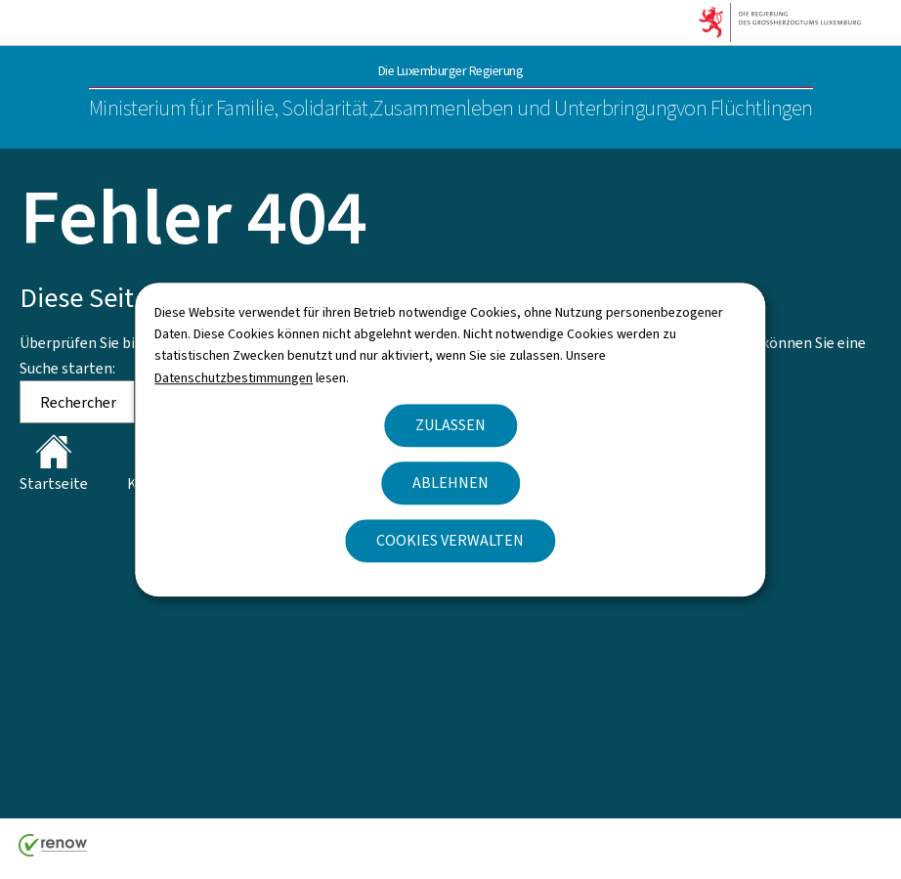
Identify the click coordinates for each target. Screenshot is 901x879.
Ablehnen (450, 482)
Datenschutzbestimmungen (233, 378)
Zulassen (450, 425)
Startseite (54, 463)
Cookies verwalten (450, 540)
